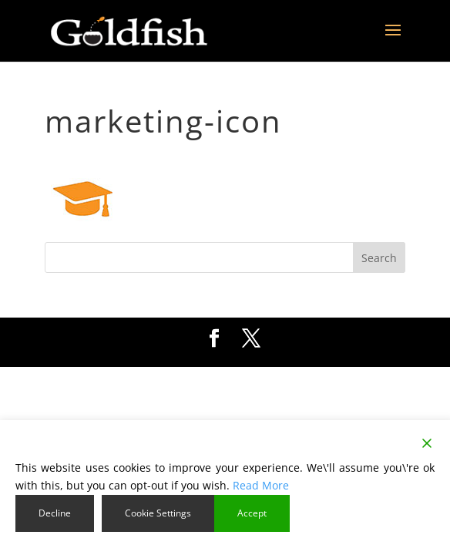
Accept (252, 513)
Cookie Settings (158, 513)
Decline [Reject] (55, 513)
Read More (261, 485)
